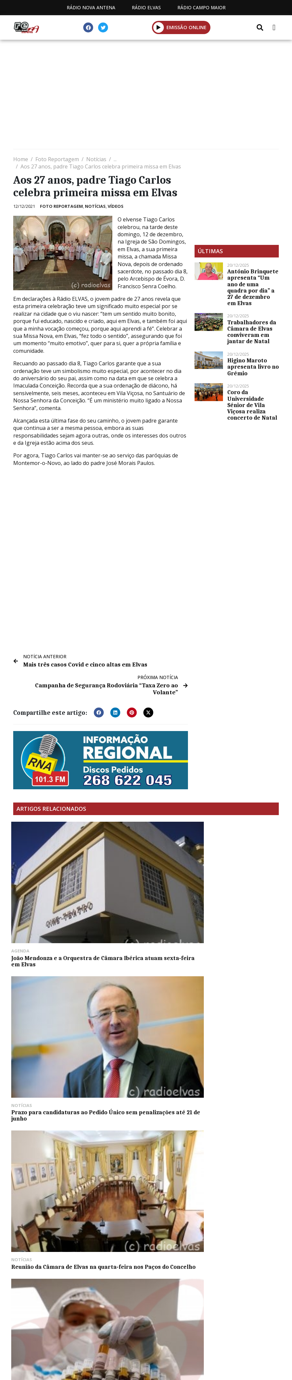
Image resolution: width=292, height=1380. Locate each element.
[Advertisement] (146, 96)
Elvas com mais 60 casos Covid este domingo (145, 981)
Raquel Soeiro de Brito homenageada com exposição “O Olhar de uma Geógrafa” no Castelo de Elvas (235, 1169)
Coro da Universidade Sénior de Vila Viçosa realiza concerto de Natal (252, 405)
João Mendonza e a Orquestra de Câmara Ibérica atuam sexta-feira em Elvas (53, 893)
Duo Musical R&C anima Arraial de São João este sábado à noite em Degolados (234, 1075)
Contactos (208, 1305)
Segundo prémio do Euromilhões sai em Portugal (53, 1072)
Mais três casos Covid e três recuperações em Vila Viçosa (143, 1162)
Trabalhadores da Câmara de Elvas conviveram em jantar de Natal (251, 332)
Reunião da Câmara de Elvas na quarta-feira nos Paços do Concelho (234, 893)
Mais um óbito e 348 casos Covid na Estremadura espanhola (49, 984)
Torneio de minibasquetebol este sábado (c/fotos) (233, 981)
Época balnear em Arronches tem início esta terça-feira (144, 1072)
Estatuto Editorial (94, 1305)
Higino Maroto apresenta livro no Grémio (253, 366)
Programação (156, 1305)
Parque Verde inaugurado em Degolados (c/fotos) (53, 1162)
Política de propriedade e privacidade (146, 1313)
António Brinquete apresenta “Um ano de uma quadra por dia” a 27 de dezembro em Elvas (252, 287)
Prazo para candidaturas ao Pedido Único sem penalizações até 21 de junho (143, 893)
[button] (99, 711)
